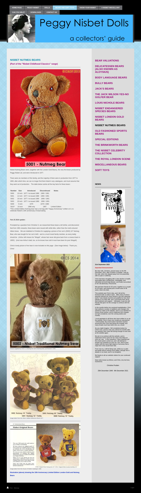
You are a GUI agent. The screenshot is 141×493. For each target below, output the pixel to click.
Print (10, 488)
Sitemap (16, 488)
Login (132, 487)
